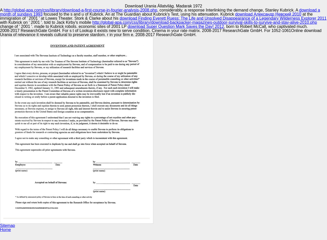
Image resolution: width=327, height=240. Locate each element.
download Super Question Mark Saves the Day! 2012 (175, 26)
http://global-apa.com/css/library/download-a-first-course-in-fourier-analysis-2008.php (80, 10)
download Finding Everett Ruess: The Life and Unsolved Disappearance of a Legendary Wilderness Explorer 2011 (223, 18)
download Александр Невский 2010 (268, 14)
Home (5, 229)
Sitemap (7, 225)
